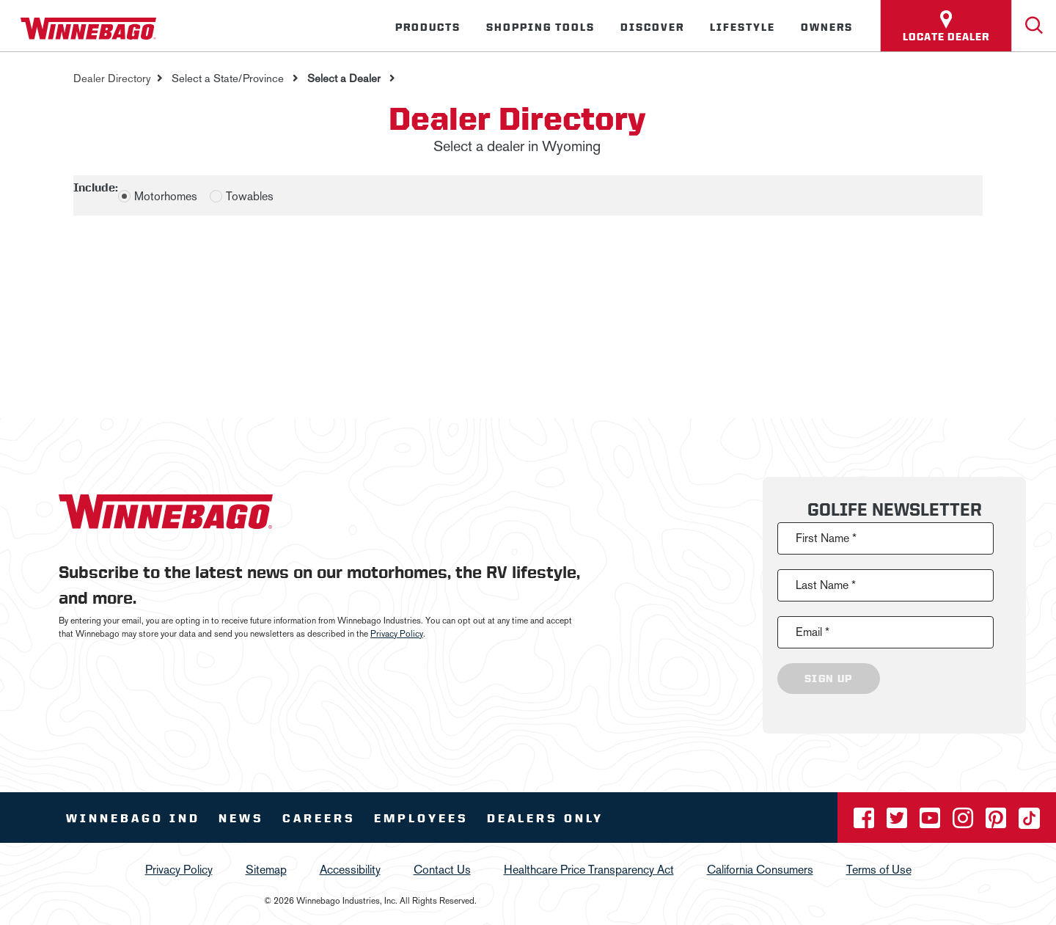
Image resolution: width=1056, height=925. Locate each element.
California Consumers (760, 870)
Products (428, 27)
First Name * (826, 538)
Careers (319, 818)
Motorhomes (165, 196)
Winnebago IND (133, 818)
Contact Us (442, 870)
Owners (827, 27)
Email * (812, 632)
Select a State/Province (228, 78)
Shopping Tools (540, 27)
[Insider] (6, 54)
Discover (652, 27)
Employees (421, 818)
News (241, 818)
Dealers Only (545, 818)
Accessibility (350, 870)
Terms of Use (879, 870)
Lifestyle (742, 27)
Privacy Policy (396, 634)
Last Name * (826, 585)
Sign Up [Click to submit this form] (828, 678)
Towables (250, 196)
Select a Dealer (344, 78)
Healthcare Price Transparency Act (589, 870)
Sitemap (266, 870)
